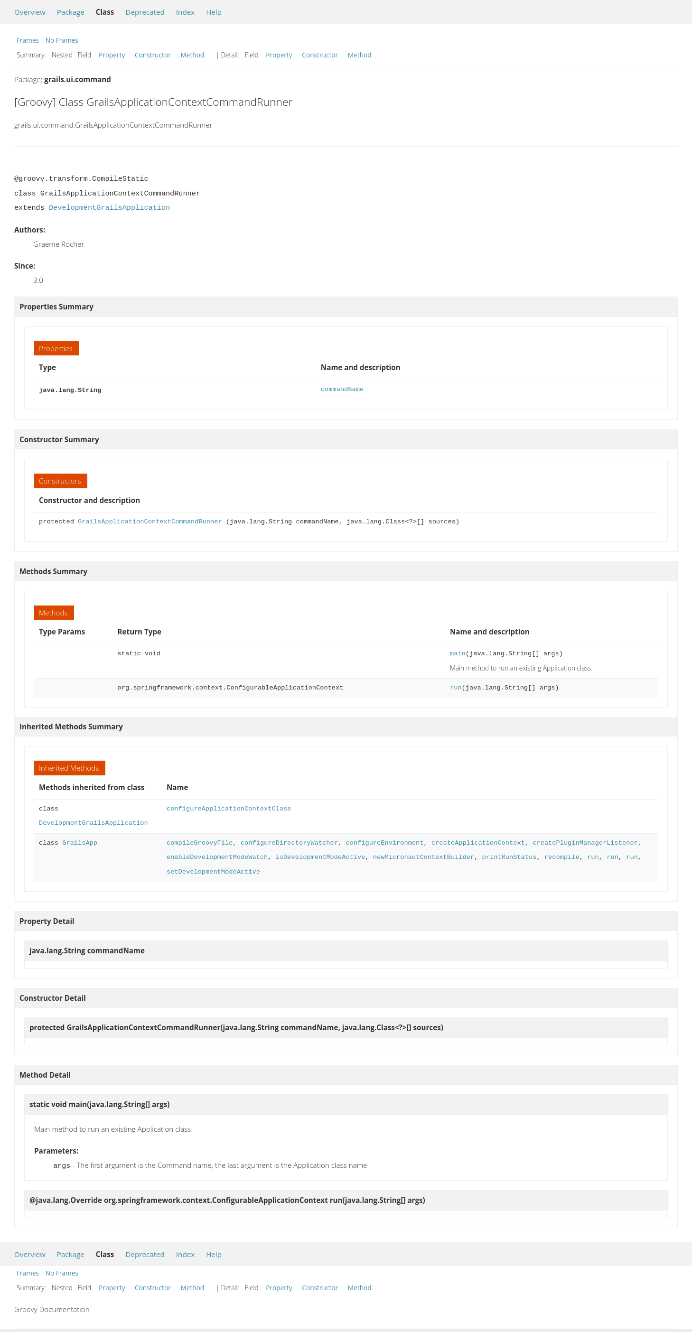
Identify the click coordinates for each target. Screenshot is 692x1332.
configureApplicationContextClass (229, 807)
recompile (562, 856)
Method (192, 54)
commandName (342, 389)
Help (214, 12)
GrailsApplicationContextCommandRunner (150, 520)
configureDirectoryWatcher (289, 842)
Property (112, 54)
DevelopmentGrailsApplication (109, 208)
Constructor (153, 54)
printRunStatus (509, 856)
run (456, 686)
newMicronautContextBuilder (423, 856)
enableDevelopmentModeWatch (217, 856)
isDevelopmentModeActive (320, 856)
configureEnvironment (384, 842)
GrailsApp (79, 842)
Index (185, 12)
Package (70, 12)
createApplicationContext (478, 842)
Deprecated (145, 12)
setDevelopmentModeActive (213, 871)
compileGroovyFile (200, 842)
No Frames (62, 40)
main (458, 652)
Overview (30, 12)
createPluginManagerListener (585, 842)
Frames (28, 40)
